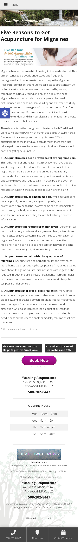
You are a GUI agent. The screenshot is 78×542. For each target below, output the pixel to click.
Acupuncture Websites (17, 504)
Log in (49, 518)
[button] (5, 113)
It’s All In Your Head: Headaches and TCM (59, 348)
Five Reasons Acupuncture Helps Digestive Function (20, 348)
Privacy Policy (56, 507)
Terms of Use (41, 507)
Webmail (31, 518)
